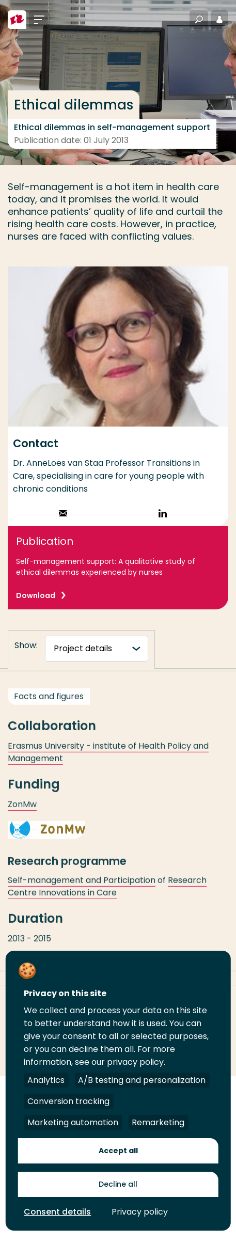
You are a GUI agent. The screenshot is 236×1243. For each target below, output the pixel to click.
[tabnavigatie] (96, 649)
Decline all (118, 1184)
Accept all (118, 1150)
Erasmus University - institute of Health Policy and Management (108, 758)
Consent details (57, 1212)
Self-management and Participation (81, 886)
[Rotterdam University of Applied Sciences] (17, 19)
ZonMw (22, 810)
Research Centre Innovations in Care (107, 892)
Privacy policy (140, 1212)
